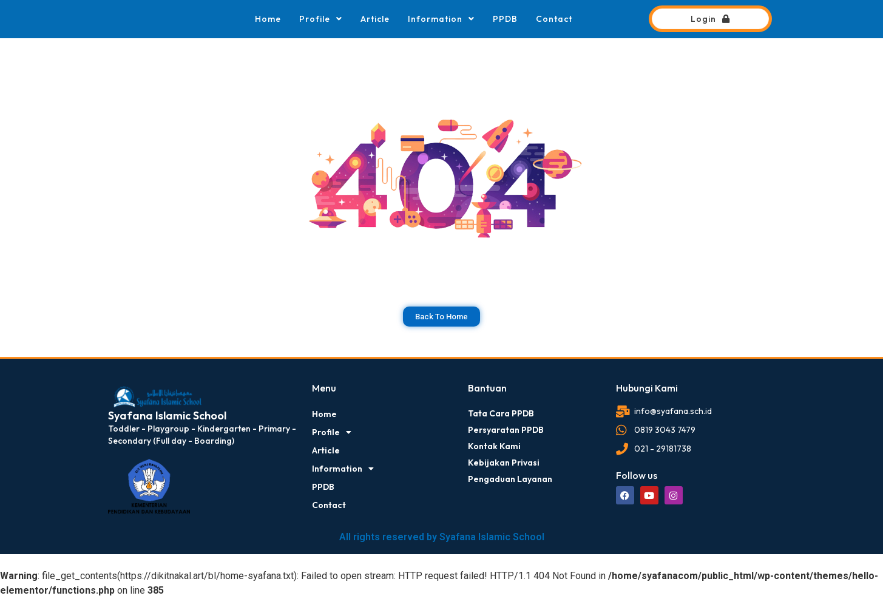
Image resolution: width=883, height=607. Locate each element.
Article (375, 18)
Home (268, 18)
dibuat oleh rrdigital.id (112, 365)
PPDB (505, 18)
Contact (554, 18)
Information (441, 18)
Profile (320, 18)
